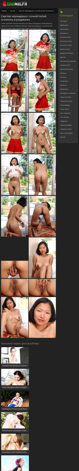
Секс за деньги (65, 113)
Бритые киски (65, 49)
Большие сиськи (66, 41)
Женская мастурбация (68, 61)
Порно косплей (65, 97)
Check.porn (44, 459)
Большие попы (65, 37)
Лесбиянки (64, 81)
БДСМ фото (64, 25)
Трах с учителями (66, 133)
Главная (4, 11)
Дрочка (62, 57)
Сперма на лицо (66, 129)
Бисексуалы (64, 29)
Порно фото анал (66, 101)
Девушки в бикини (66, 53)
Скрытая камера (66, 125)
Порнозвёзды (65, 105)
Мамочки (63, 85)
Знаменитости (65, 65)
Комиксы (63, 73)
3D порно (63, 21)
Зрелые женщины (66, 69)
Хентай (12, 11)
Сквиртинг (64, 121)
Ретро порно (64, 109)
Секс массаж (64, 117)
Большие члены (66, 45)
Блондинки (64, 33)
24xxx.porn (35, 459)
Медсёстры (64, 89)
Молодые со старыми (67, 93)
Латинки (63, 77)
